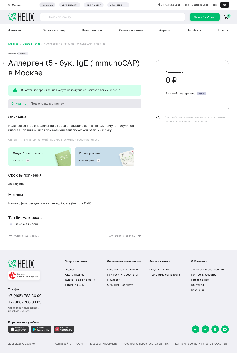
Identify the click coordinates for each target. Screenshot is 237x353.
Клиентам (47, 4)
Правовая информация (104, 343)
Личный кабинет (205, 17)
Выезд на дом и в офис (80, 279)
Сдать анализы (75, 274)
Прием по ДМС (75, 284)
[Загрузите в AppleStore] (18, 329)
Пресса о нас (200, 279)
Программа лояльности (164, 274)
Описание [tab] (18, 103)
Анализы (14, 30)
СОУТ (80, 343)
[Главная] (33, 264)
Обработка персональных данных (146, 343)
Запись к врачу (54, 30)
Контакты (197, 284)
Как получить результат (122, 274)
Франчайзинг (93, 4)
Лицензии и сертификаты (208, 269)
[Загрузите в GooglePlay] (41, 329)
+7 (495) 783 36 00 (176, 5)
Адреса (164, 30)
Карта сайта (63, 343)
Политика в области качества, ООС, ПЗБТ (201, 343)
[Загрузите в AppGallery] (64, 329)
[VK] (195, 329)
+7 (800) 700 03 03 (203, 5)
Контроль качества (203, 274)
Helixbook (194, 30)
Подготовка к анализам (122, 269)
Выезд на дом (92, 30)
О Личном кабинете (120, 284)
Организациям (69, 4)
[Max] (225, 329)
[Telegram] (205, 329)
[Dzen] (215, 329)
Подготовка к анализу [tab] (47, 103)
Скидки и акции (131, 30)
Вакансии (197, 289)
